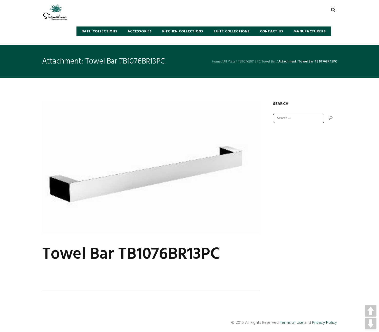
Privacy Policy (324, 322)
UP (370, 311)
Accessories (140, 31)
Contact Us (272, 31)
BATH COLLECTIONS (99, 31)
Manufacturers (310, 31)
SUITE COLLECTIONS (231, 31)
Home (216, 61)
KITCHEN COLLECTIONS (182, 31)
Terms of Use (291, 322)
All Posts (229, 61)
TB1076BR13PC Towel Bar (257, 61)
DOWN (370, 323)
